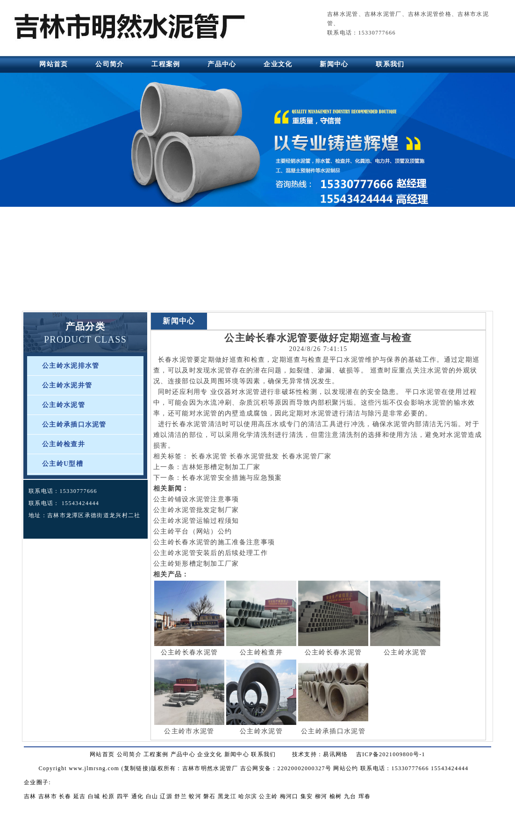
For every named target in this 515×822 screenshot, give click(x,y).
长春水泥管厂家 (307, 456)
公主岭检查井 (63, 444)
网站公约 (345, 768)
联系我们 (390, 64)
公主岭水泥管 (63, 404)
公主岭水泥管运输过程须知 (196, 520)
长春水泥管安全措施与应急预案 (232, 477)
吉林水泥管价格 (429, 14)
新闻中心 (334, 64)
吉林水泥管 (342, 14)
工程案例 (165, 64)
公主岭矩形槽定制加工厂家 (196, 563)
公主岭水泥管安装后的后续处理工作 (210, 552)
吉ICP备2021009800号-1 (390, 754)
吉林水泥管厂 (383, 14)
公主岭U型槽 (62, 463)
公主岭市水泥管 (189, 731)
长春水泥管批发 (254, 456)
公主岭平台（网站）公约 (192, 531)
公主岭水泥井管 (67, 385)
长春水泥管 (176, 359)
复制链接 (136, 768)
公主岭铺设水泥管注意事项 (196, 499)
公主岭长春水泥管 (189, 652)
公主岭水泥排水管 (70, 365)
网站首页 (53, 64)
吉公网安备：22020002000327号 (285, 768)
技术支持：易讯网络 (320, 754)
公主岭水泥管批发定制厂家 (196, 509)
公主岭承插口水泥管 (74, 424)
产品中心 (221, 64)
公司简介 (109, 64)
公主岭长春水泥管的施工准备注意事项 (214, 542)
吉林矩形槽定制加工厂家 (221, 467)
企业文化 (278, 64)
